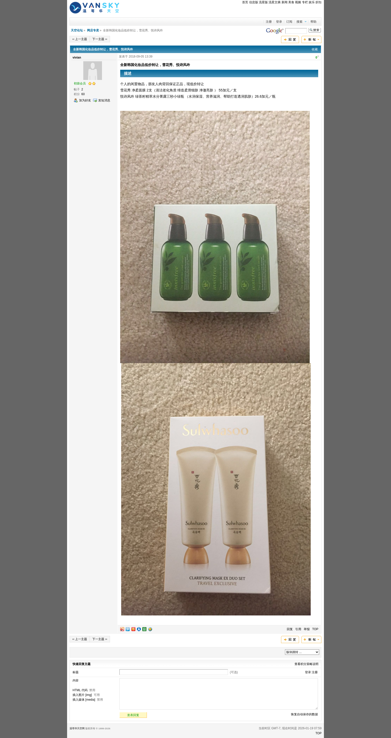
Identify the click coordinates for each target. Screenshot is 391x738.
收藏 (315, 49)
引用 (298, 629)
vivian (77, 57)
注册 (269, 21)
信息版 (253, 2)
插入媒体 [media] (84, 699)
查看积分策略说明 (306, 664)
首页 (245, 2)
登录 (279, 21)
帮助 (313, 21)
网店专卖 (93, 30)
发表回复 (133, 715)
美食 (291, 2)
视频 (298, 2)
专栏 (305, 2)
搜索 (299, 21)
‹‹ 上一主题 (79, 39)
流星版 (263, 2)
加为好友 (85, 100)
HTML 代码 (80, 690)
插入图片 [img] (82, 695)
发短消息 (104, 100)
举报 (307, 629)
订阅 (289, 21)
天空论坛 (77, 30)
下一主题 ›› (99, 39)
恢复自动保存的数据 (304, 714)
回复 (290, 629)
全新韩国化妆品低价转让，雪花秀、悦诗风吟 (103, 49)
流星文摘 (275, 2)
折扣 (318, 2)
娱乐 (312, 2)
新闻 (285, 2)
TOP (315, 629)
